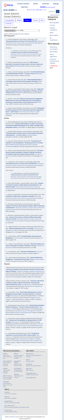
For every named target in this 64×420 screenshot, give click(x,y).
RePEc (12, 416)
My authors (39, 9)
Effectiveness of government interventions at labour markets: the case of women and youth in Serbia (24, 64)
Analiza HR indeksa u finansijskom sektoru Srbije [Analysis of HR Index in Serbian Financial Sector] (24, 90)
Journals (52, 25)
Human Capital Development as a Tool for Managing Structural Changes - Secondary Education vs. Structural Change (24, 293)
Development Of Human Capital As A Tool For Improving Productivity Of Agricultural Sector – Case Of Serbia (25, 109)
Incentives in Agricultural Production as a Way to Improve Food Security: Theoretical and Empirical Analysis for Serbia (25, 282)
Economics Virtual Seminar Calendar (54, 61)
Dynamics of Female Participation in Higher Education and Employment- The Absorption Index (24, 185)
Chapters (26, 34)
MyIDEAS (47, 7)
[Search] (57, 11)
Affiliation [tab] (19, 20)
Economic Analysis (19, 238)
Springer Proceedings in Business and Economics (30, 271)
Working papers (54, 22)
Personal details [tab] (9, 20)
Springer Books (26, 284)
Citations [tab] (35, 20)
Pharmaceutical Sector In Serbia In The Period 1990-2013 (21, 41)
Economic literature (23, 3)
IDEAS (6, 416)
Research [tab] (27, 20)
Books (51, 32)
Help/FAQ (24, 7)
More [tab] (42, 20)
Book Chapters (15, 295)
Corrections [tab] (8, 23)
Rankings (56, 3)
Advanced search (54, 15)
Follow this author (32, 9)
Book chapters (54, 35)
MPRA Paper (18, 66)
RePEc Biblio (54, 51)
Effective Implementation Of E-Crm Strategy (21, 228)
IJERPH (20, 127)
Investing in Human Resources (28, 251)
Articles (21, 34)
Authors (35, 3)
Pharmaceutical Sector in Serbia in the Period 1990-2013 (24, 52)
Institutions (45, 3)
